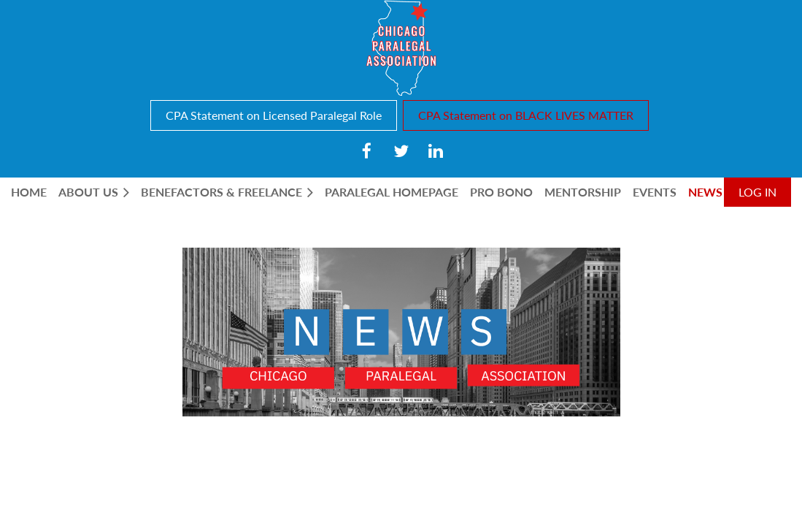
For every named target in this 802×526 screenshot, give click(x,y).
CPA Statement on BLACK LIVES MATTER (525, 115)
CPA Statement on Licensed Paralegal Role (274, 115)
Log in (757, 192)
